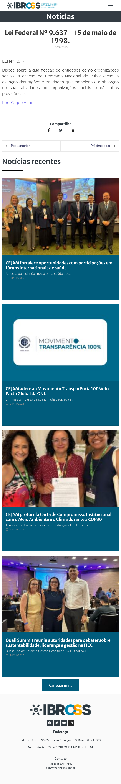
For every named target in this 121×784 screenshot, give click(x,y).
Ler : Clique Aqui (17, 102)
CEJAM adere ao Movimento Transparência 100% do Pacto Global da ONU (57, 391)
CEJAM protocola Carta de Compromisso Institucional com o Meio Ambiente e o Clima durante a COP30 (58, 517)
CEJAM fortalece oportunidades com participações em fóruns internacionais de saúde (59, 265)
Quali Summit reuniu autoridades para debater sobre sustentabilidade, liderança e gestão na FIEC (58, 643)
